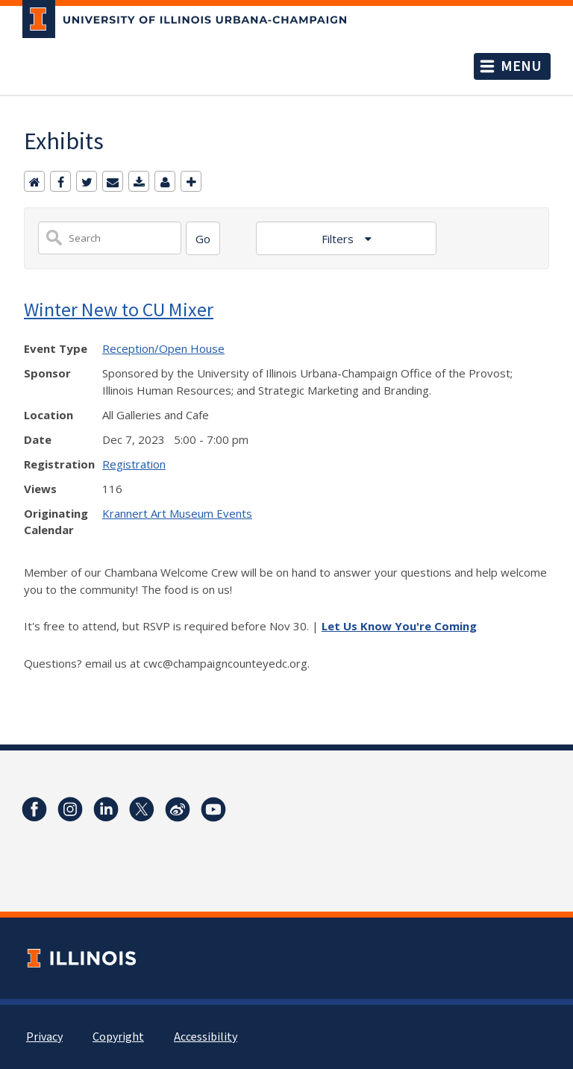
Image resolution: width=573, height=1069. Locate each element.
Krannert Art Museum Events (177, 513)
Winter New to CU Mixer (118, 309)
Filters (339, 238)
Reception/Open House (163, 348)
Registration (134, 464)
